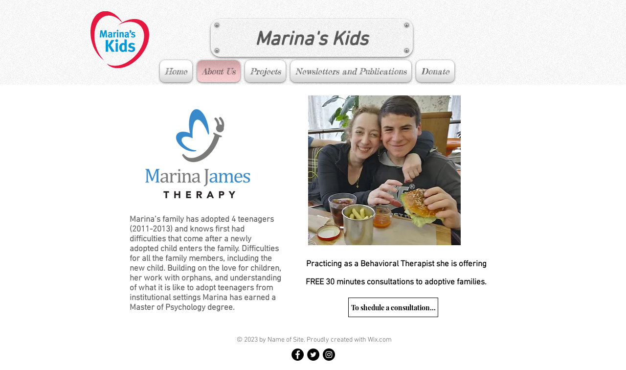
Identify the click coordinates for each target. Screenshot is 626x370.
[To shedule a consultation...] (393, 307)
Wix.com (380, 340)
